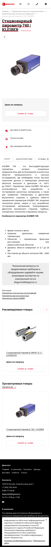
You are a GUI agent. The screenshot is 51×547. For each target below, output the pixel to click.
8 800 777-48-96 (8, 490)
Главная (5, 469)
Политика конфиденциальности (18, 540)
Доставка (6, 472)
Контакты (28, 469)
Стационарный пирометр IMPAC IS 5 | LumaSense (24, 354)
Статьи (24, 472)
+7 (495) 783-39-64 (9, 487)
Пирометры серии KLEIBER (13, 298)
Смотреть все (9, 387)
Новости (15, 472)
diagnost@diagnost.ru (11, 494)
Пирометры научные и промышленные (28, 11)
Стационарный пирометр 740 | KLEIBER (25, 429)
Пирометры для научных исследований (18, 14)
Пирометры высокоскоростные (15, 295)
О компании (16, 469)
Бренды (37, 469)
